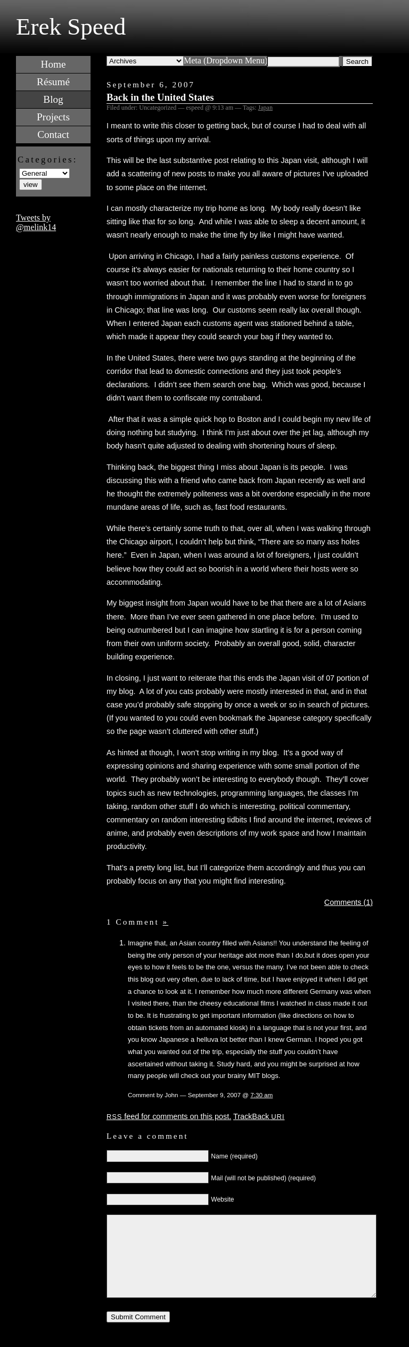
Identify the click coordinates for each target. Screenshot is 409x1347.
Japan (265, 107)
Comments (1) (348, 902)
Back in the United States (160, 97)
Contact (53, 134)
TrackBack (258, 1116)
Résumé (53, 81)
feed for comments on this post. (169, 1116)
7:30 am (261, 1094)
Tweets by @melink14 (36, 222)
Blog (53, 99)
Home (53, 64)
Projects (53, 117)
